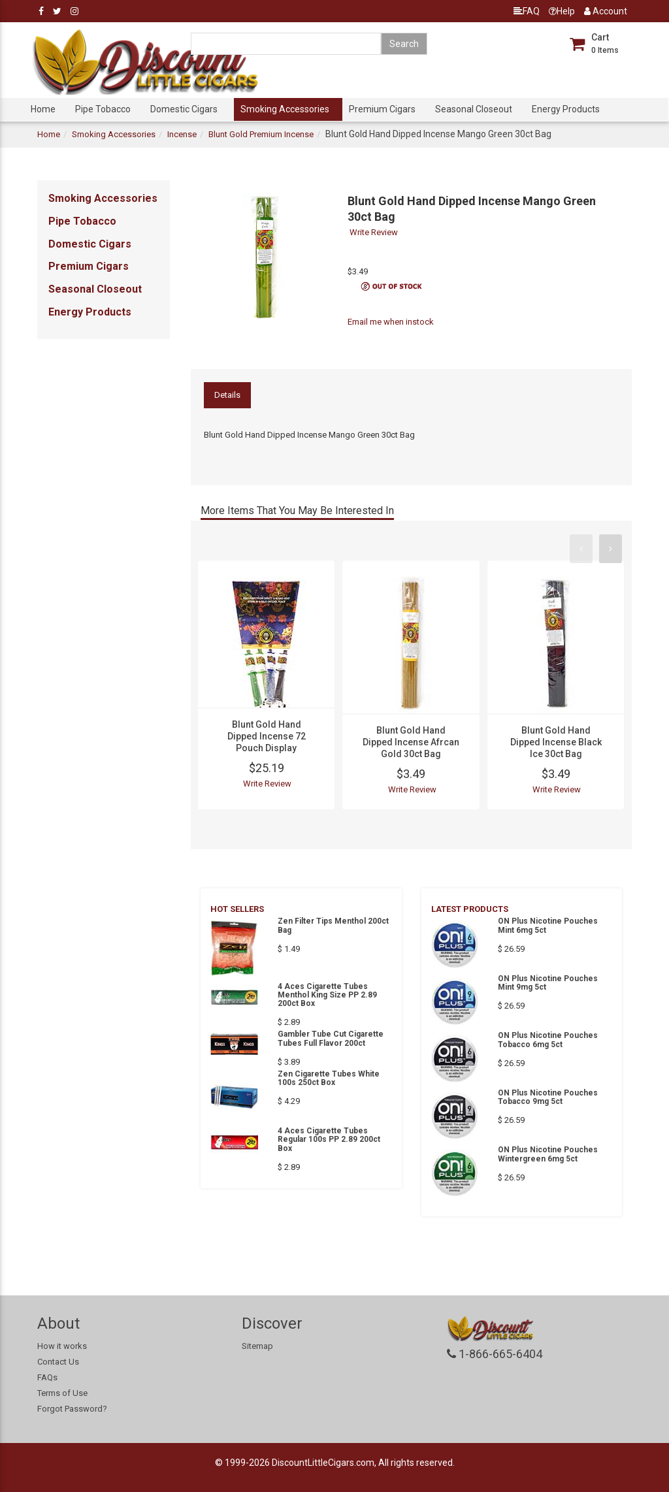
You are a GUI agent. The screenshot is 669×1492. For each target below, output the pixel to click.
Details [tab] (227, 395)
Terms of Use (62, 1393)
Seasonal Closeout (473, 109)
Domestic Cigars (184, 109)
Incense (182, 134)
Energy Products (566, 109)
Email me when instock (391, 322)
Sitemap (257, 1346)
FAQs (47, 1377)
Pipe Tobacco (103, 109)
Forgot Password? (72, 1409)
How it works (62, 1346)
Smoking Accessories (284, 109)
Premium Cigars (382, 109)
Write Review (374, 232)
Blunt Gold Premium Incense (261, 134)
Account (605, 11)
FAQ (527, 11)
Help (562, 11)
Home (43, 109)
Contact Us (58, 1362)
